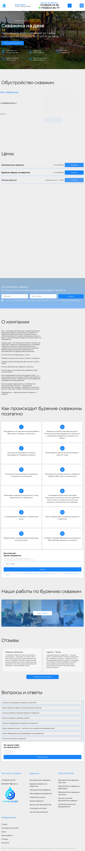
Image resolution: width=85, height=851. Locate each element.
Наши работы (42, 613)
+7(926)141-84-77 (49, 7)
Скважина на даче (37, 797)
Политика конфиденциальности (43, 848)
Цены (3, 832)
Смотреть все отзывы (42, 677)
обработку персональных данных (71, 300)
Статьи (4, 824)
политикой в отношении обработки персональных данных (33, 300)
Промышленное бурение (40, 790)
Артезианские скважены (40, 780)
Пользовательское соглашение (65, 848)
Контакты (5, 843)
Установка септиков (38, 808)
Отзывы (4, 839)
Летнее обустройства (39, 812)
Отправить (71, 296)
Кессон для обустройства (40, 805)
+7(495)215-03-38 (49, 5)
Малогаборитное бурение (41, 794)
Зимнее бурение (37, 801)
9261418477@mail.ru (9, 784)
